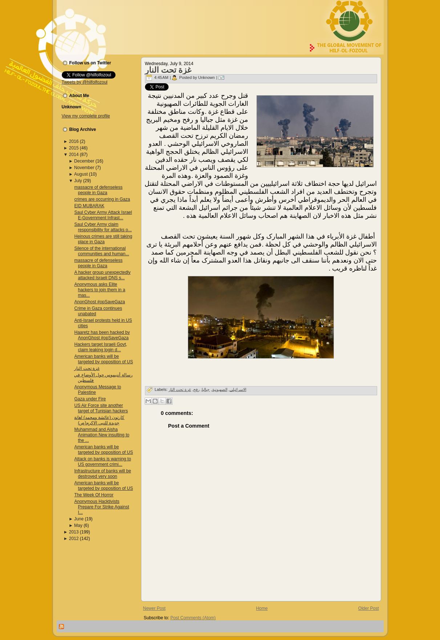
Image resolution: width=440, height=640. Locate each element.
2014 (74, 154)
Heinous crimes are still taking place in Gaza (103, 239)
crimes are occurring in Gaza (102, 199)
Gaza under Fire (90, 398)
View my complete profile (86, 116)
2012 (74, 538)
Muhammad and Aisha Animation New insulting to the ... (101, 435)
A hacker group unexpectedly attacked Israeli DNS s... (102, 275)
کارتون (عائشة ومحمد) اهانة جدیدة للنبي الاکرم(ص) (99, 420)
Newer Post (154, 608)
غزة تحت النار (87, 368)
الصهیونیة (219, 389)
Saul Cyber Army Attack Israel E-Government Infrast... (103, 215)
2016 (74, 141)
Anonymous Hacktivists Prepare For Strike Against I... (101, 507)
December (84, 161)
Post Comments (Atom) (193, 617)
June (79, 518)
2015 (74, 148)
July (78, 180)
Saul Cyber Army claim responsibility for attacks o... (103, 227)
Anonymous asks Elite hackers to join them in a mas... (99, 290)
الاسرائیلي (238, 389)
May (78, 525)
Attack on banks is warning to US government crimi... (102, 461)
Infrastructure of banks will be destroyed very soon (102, 473)
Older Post (368, 608)
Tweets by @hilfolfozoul (85, 82)
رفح (196, 389)
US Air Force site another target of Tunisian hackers (101, 408)
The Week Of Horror (93, 494)
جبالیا (206, 389)
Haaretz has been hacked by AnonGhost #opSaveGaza (102, 335)
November (84, 167)
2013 (74, 532)
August (81, 174)
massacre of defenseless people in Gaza (98, 190)
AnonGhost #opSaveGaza (99, 301)
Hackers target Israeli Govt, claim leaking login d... (100, 347)
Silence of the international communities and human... (101, 251)
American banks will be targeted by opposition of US (103, 359)
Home (262, 608)
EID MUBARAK (89, 205)
